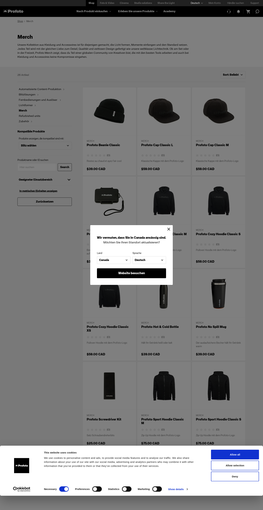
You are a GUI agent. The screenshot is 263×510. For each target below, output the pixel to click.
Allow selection (235, 479)
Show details (176, 503)
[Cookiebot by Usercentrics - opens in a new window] (21, 503)
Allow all (235, 468)
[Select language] (197, 3)
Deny (235, 490)
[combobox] (113, 260)
